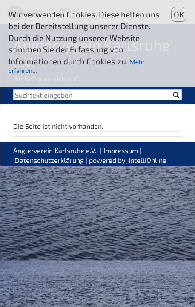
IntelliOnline (147, 160)
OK (179, 14)
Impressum (120, 150)
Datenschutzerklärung (49, 160)
